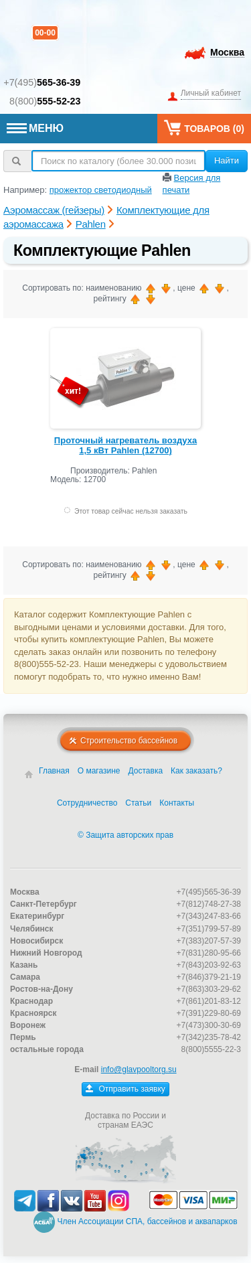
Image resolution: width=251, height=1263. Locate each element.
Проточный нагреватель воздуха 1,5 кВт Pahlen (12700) (125, 445)
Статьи (138, 803)
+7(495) (41, 82)
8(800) (45, 101)
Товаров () (204, 127)
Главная (54, 770)
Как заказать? (196, 770)
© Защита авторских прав (125, 835)
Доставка (146, 770)
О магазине (99, 770)
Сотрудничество (87, 803)
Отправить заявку (125, 1089)
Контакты (176, 803)
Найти (226, 160)
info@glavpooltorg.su (139, 1069)
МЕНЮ (35, 128)
